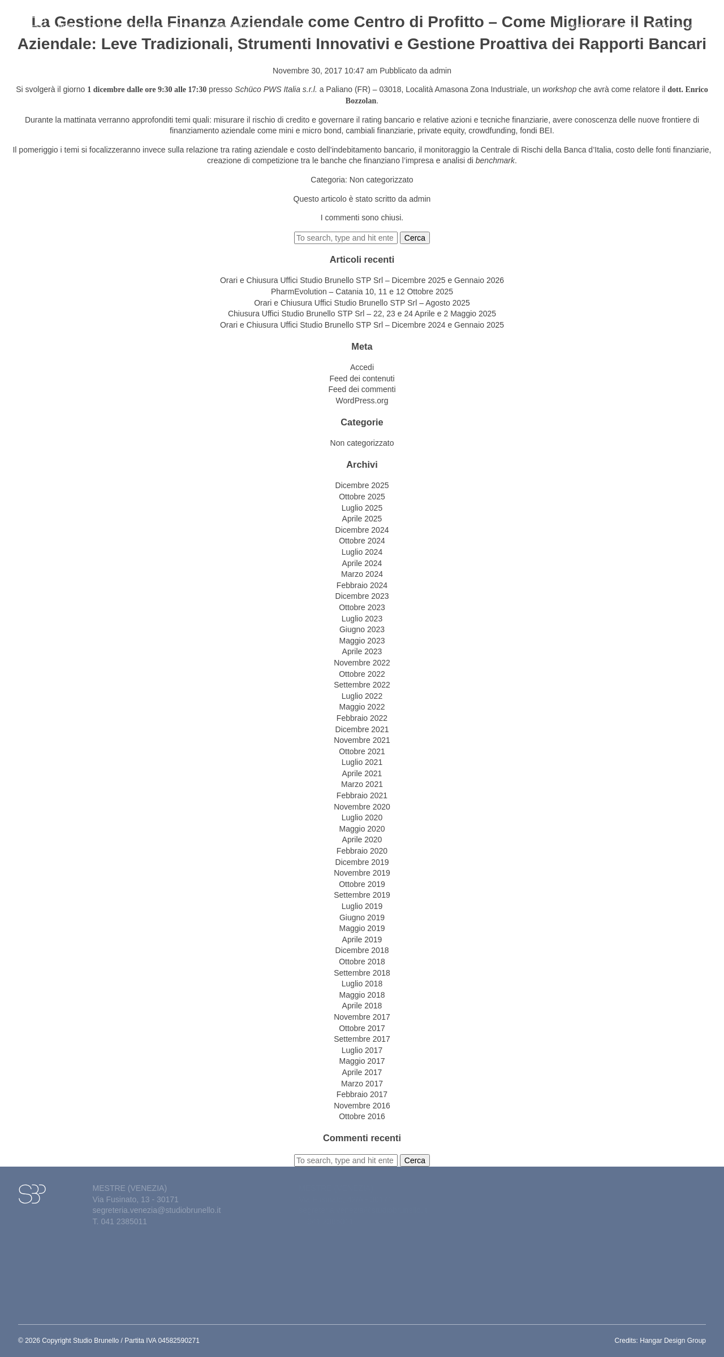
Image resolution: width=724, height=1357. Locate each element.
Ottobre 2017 (362, 1028)
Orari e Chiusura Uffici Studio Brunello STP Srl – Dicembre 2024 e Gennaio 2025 (362, 324)
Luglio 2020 (362, 817)
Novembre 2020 (362, 806)
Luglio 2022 (362, 696)
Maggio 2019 (362, 928)
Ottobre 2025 (362, 496)
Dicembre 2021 (362, 729)
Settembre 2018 (362, 972)
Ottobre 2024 (362, 540)
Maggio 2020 (362, 828)
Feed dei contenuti (361, 378)
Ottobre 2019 (362, 884)
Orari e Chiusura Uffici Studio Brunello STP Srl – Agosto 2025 (362, 302)
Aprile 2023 (362, 651)
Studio (102, 20)
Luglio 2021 (362, 762)
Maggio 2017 (362, 1060)
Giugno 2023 (362, 629)
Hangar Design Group (673, 1341)
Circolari (186, 20)
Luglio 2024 (362, 551)
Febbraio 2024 (362, 585)
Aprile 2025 (362, 518)
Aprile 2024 (362, 563)
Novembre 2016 (362, 1105)
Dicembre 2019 (362, 862)
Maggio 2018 (362, 994)
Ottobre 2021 (362, 751)
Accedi (362, 367)
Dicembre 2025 (362, 485)
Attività (142, 20)
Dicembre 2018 (362, 950)
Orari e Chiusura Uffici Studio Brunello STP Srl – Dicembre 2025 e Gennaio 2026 (362, 280)
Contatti (286, 20)
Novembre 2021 (362, 740)
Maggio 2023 (362, 640)
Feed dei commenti (361, 389)
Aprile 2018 (362, 1005)
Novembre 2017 (362, 1016)
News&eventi (237, 20)
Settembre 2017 (362, 1038)
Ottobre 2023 (362, 607)
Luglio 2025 (362, 507)
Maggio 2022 (362, 706)
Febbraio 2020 (362, 850)
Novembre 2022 (362, 662)
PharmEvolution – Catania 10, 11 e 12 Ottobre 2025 (362, 291)
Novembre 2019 (362, 872)
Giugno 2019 (362, 917)
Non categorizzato (381, 179)
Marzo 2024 (362, 574)
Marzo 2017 (362, 1083)
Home (68, 20)
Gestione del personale (605, 20)
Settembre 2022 (362, 684)
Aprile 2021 (362, 773)
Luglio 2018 (362, 983)
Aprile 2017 (362, 1072)
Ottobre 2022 (362, 673)
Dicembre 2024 (362, 529)
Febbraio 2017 (362, 1094)
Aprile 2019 (362, 939)
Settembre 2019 (362, 894)
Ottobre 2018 (362, 961)
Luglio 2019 (362, 906)
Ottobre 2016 (362, 1116)
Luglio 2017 (362, 1050)
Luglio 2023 (362, 618)
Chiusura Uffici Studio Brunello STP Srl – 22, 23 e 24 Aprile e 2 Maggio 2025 (362, 313)
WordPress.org (361, 400)
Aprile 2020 (362, 839)
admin (440, 70)
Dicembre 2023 (362, 596)
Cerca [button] (414, 237)
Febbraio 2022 (362, 718)
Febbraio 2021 (362, 795)
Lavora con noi (672, 20)
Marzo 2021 (362, 784)
